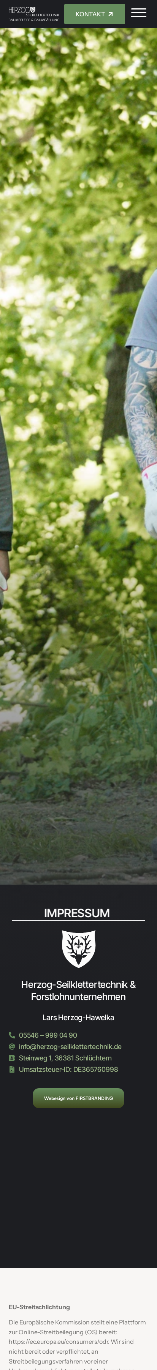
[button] (138, 13)
